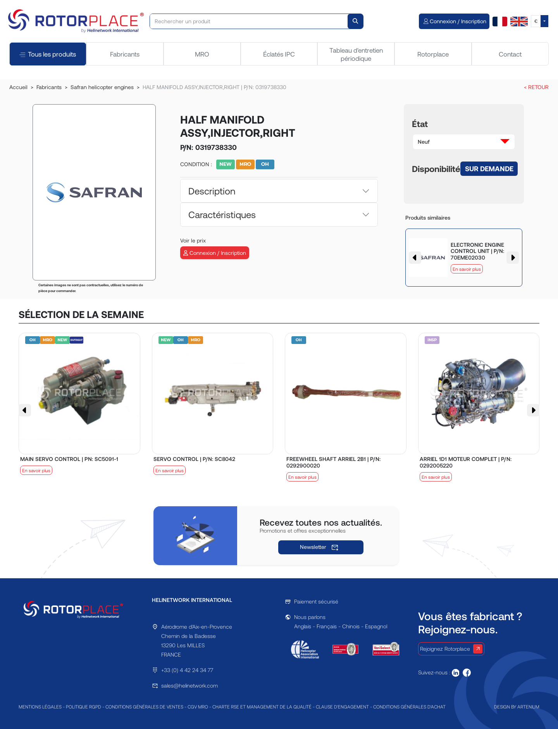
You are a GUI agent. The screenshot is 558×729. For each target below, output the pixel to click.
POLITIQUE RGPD (83, 706)
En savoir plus (467, 269)
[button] (464, 141)
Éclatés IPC (279, 54)
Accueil (18, 87)
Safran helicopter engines (102, 87)
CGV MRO (198, 706)
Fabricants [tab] (125, 54)
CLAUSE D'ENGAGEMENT (342, 706)
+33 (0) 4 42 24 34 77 (187, 670)
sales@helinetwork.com (189, 685)
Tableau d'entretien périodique (356, 54)
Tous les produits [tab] (47, 54)
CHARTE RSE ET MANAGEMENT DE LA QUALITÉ (262, 706)
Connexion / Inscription (214, 252)
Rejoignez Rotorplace (451, 648)
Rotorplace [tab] (433, 54)
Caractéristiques (222, 214)
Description (211, 190)
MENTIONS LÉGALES (40, 706)
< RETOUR (536, 87)
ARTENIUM (528, 706)
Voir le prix (193, 240)
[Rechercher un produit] (249, 21)
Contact (510, 54)
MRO (202, 54)
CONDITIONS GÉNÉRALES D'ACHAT (409, 706)
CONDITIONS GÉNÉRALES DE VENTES (144, 706)
